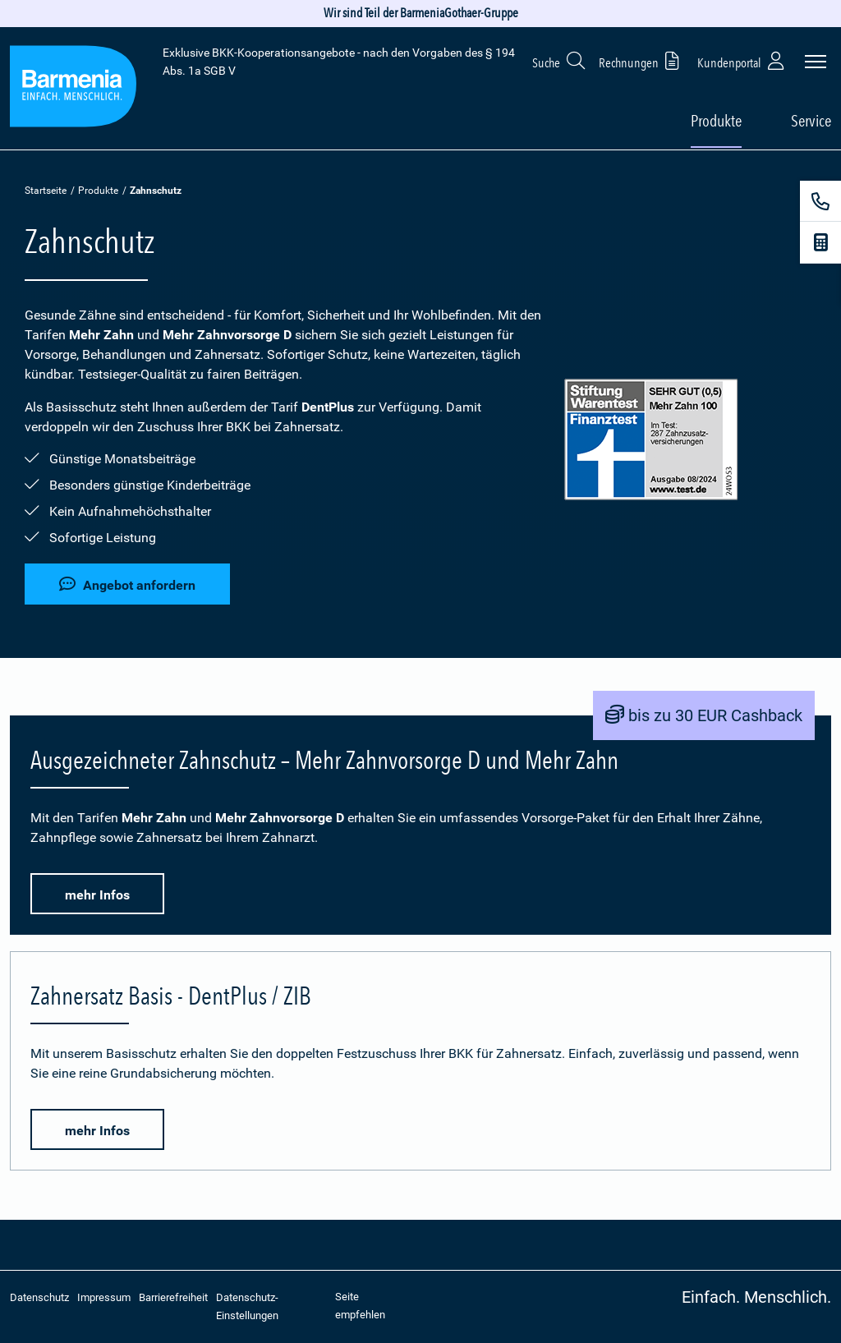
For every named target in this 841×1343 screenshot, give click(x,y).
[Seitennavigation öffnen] (815, 61)
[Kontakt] (820, 201)
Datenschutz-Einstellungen (247, 1306)
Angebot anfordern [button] (127, 584)
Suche (559, 60)
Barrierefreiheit (173, 1297)
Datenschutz (39, 1297)
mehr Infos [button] (97, 895)
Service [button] (811, 121)
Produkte (98, 190)
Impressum (104, 1297)
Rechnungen (642, 60)
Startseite (46, 190)
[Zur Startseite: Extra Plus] (73, 89)
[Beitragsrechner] (820, 242)
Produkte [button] (716, 121)
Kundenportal (742, 60)
